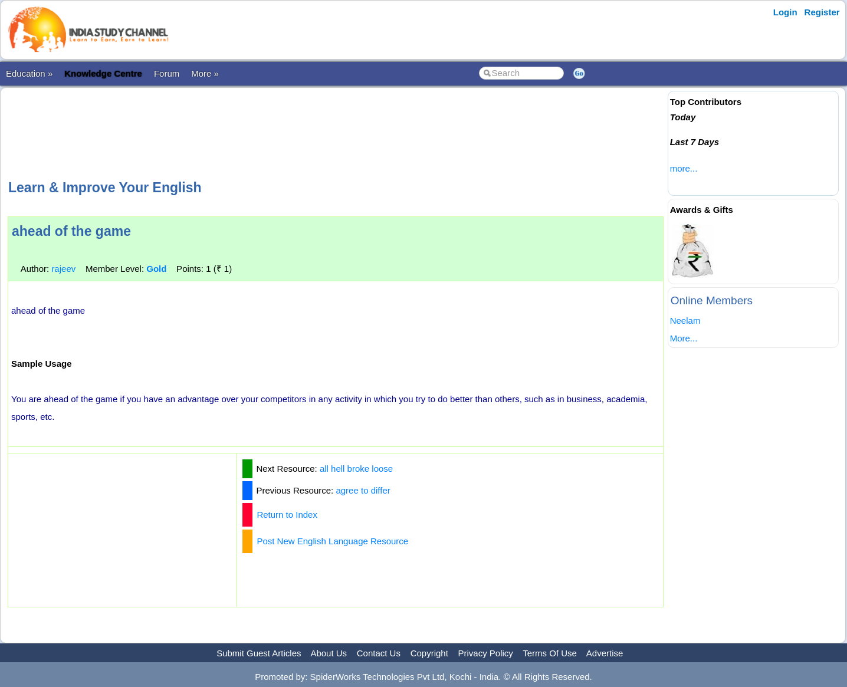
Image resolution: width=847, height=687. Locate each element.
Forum (166, 73)
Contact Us (378, 653)
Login (785, 12)
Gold (156, 269)
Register (822, 12)
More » (205, 73)
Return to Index (287, 515)
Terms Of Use (550, 653)
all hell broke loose (356, 469)
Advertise (604, 653)
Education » (29, 73)
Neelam (685, 320)
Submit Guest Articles (258, 653)
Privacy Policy (485, 653)
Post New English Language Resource (332, 541)
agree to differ (363, 490)
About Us (328, 653)
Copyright (429, 653)
